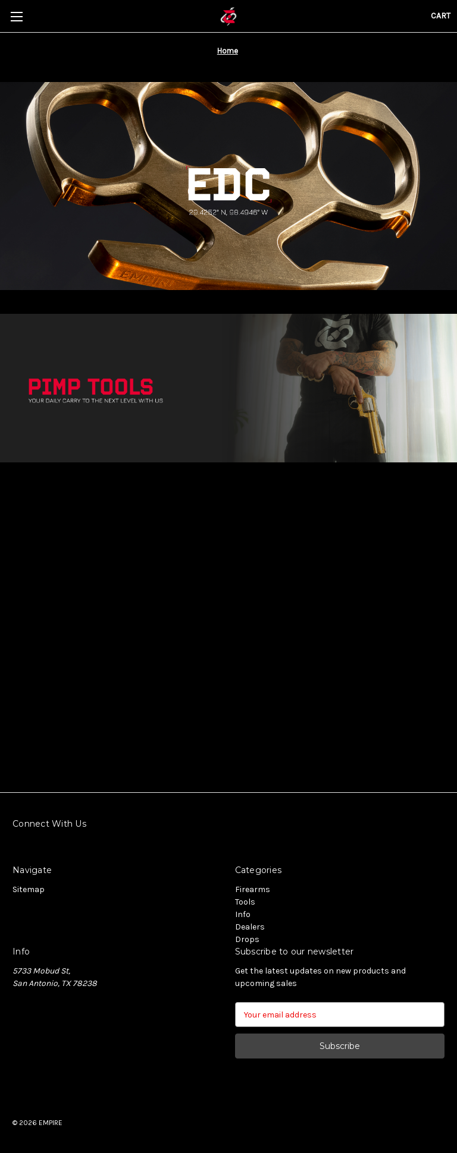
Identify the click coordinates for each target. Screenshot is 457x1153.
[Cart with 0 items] (440, 15)
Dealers (250, 927)
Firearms (252, 889)
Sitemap (28, 889)
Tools (245, 902)
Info (243, 914)
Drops (247, 939)
